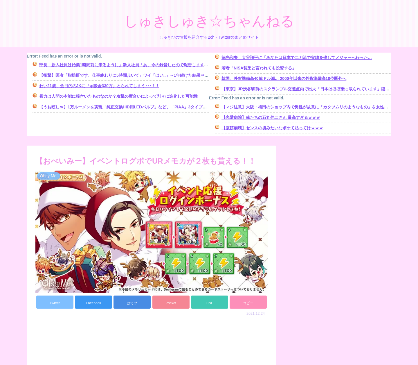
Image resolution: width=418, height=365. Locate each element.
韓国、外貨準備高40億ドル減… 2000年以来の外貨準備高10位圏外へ (283, 78)
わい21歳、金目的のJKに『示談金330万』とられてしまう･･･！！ (99, 85)
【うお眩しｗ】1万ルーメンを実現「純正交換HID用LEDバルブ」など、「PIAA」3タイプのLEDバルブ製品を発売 (143, 107)
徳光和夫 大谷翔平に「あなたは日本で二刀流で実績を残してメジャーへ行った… (296, 57)
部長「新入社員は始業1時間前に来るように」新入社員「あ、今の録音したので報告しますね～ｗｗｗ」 (133, 64)
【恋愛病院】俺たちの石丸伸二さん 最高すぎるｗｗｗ (270, 117)
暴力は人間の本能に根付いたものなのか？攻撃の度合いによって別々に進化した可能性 (118, 96)
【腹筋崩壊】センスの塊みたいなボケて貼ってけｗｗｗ (272, 128)
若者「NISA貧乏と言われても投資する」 (258, 68)
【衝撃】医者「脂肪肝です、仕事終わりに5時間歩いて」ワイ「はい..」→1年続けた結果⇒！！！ (128, 75)
